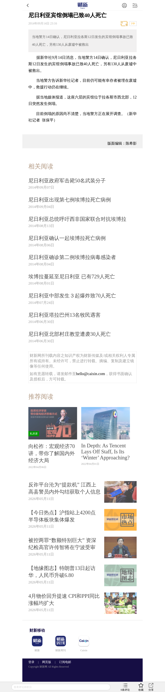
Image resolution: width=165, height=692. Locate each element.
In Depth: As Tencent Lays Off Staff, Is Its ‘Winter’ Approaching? (105, 451)
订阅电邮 (63, 662)
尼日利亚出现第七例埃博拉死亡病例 (69, 200)
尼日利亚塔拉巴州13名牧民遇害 (64, 315)
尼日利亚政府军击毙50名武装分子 (67, 180)
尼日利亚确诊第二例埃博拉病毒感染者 (72, 257)
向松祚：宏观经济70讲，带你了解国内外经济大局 (51, 453)
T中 (133, 23)
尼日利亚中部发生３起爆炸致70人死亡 (72, 295)
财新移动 (37, 630)
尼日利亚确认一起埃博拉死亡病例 (67, 238)
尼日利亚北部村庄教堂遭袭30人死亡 (69, 334)
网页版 (46, 662)
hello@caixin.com (90, 374)
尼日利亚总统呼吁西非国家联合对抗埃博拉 (77, 219)
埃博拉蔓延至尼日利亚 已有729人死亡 (71, 276)
